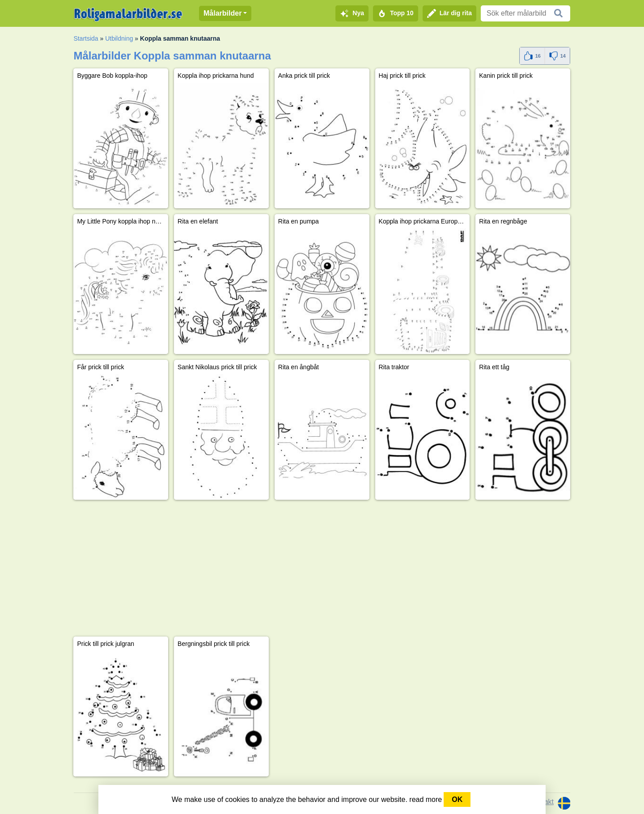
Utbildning (119, 38)
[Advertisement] (321, 568)
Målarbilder (222, 13)
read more (425, 799)
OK (457, 799)
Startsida (85, 38)
